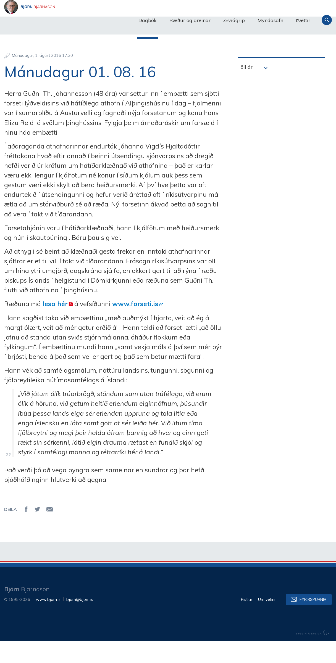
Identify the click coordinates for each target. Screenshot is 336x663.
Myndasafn (270, 20)
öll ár (247, 89)
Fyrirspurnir (313, 621)
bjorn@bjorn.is (79, 621)
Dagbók (147, 20)
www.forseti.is (135, 326)
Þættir (303, 20)
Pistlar (246, 621)
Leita (327, 20)
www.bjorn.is (48, 621)
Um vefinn (267, 621)
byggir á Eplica (312, 654)
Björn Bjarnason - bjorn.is (59, 20)
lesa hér (55, 326)
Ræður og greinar (190, 20)
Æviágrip (234, 20)
